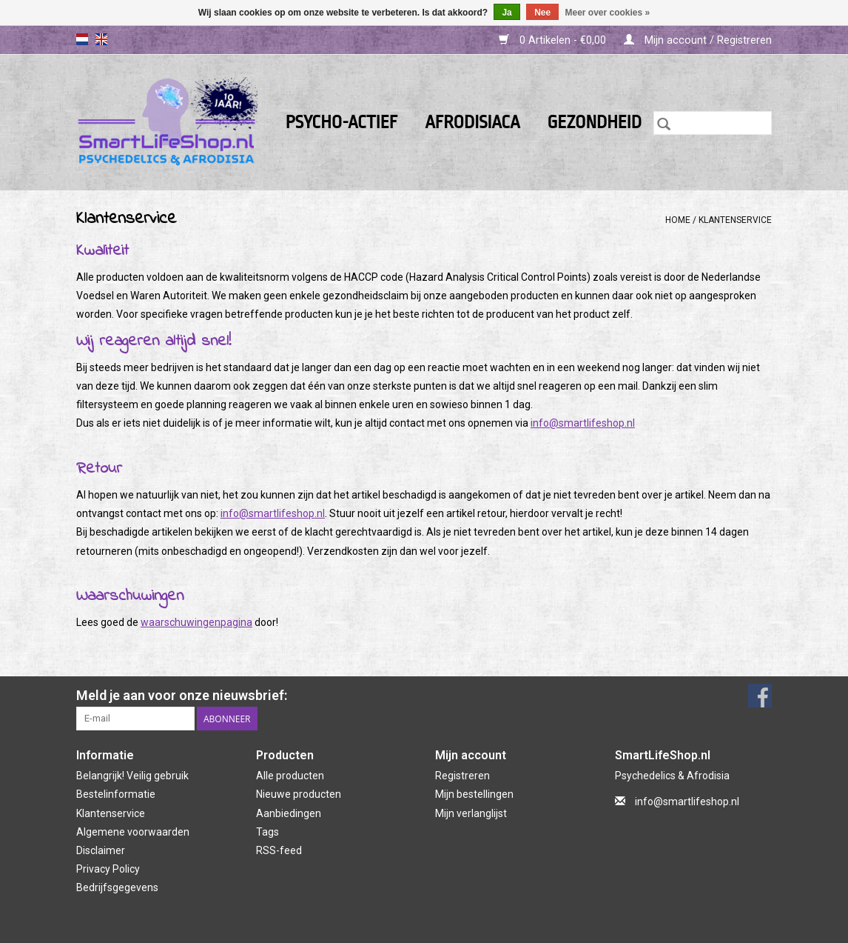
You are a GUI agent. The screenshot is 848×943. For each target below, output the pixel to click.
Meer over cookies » (607, 12)
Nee (542, 12)
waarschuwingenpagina (196, 622)
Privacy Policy (108, 869)
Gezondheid (594, 123)
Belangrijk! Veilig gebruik (132, 776)
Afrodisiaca (472, 123)
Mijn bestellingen (474, 794)
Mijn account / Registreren (698, 40)
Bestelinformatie (115, 794)
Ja (506, 12)
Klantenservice (735, 220)
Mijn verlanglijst (471, 813)
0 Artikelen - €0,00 (554, 40)
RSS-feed (279, 850)
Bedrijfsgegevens (117, 887)
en (101, 39)
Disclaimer (100, 850)
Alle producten (290, 776)
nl (82, 39)
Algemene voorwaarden (132, 832)
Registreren (462, 776)
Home (677, 220)
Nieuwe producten (298, 794)
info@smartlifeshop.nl (583, 423)
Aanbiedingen (288, 813)
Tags (267, 832)
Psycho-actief (342, 123)
